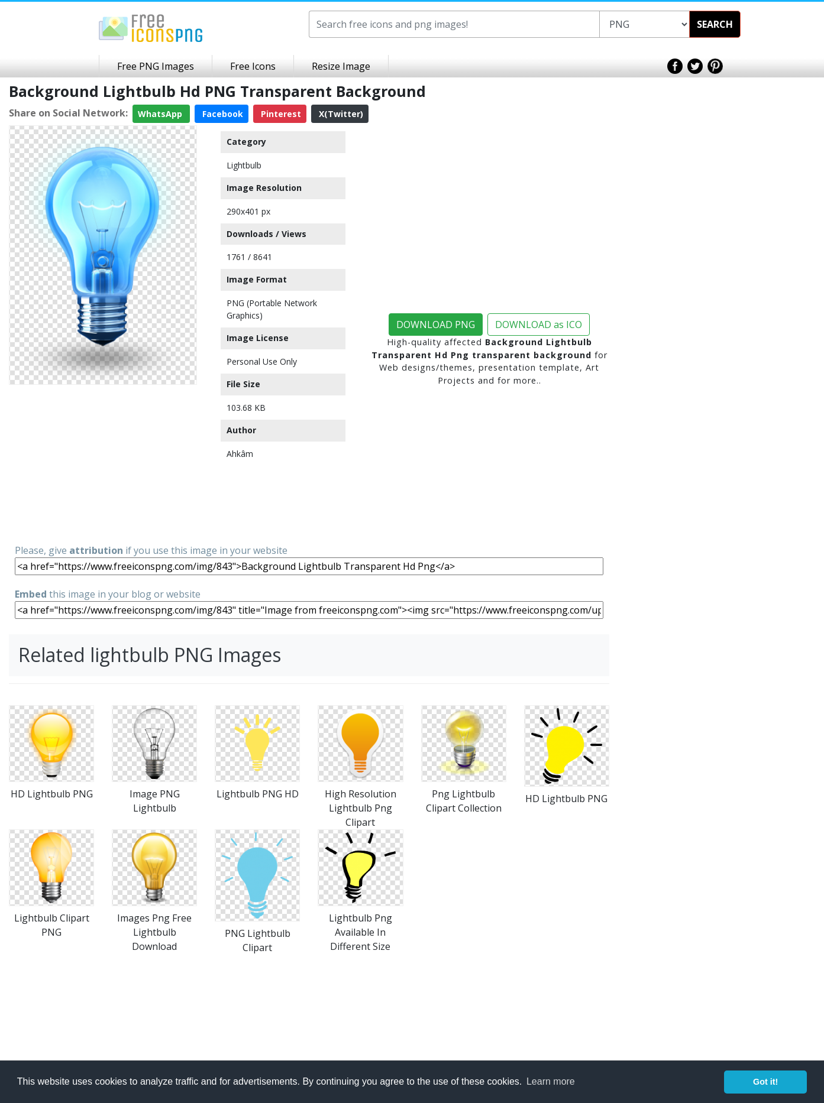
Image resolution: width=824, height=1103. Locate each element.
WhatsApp (161, 113)
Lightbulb (244, 165)
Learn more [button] (550, 1081)
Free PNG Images (155, 66)
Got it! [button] (765, 1081)
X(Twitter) (339, 113)
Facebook (221, 113)
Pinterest (279, 113)
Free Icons (253, 66)
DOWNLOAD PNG (435, 324)
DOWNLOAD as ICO (538, 324)
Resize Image (341, 66)
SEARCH (715, 24)
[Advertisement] (103, 463)
